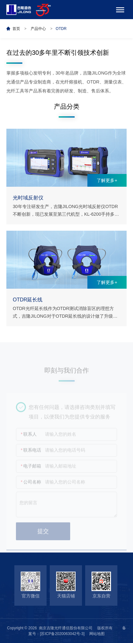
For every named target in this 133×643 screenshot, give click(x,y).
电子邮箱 (31, 469)
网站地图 (97, 634)
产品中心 (38, 28)
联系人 (29, 437)
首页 (16, 28)
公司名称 (31, 484)
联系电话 (31, 453)
